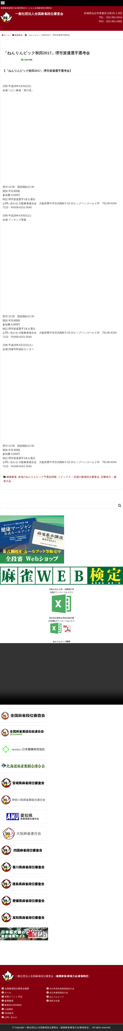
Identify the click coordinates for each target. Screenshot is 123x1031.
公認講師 (8, 1009)
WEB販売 (8, 1013)
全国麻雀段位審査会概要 (16, 988)
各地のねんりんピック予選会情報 (37, 477)
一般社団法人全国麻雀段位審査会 (39, 14)
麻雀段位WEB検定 (13, 1005)
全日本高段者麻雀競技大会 (61, 988)
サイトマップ (48, 958)
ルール (7, 992)
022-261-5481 (114, 21)
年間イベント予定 (13, 996)
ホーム (9, 958)
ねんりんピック (56, 997)
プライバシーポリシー (73, 958)
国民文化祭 (54, 1001)
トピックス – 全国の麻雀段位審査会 (78, 477)
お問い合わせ (27, 958)
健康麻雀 (11, 477)
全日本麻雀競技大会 (58, 992)
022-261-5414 (114, 17)
